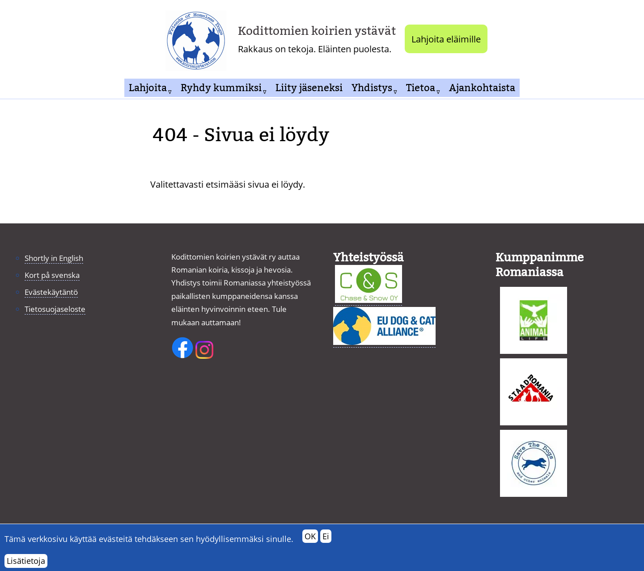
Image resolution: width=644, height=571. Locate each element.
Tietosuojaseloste (55, 309)
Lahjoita (148, 88)
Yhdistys (372, 88)
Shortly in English (54, 258)
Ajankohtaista (482, 88)
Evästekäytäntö (51, 292)
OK (310, 541)
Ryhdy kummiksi (221, 88)
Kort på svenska (52, 275)
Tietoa (420, 88)
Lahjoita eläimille (446, 39)
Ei (325, 541)
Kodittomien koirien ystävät (317, 31)
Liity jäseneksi (309, 88)
